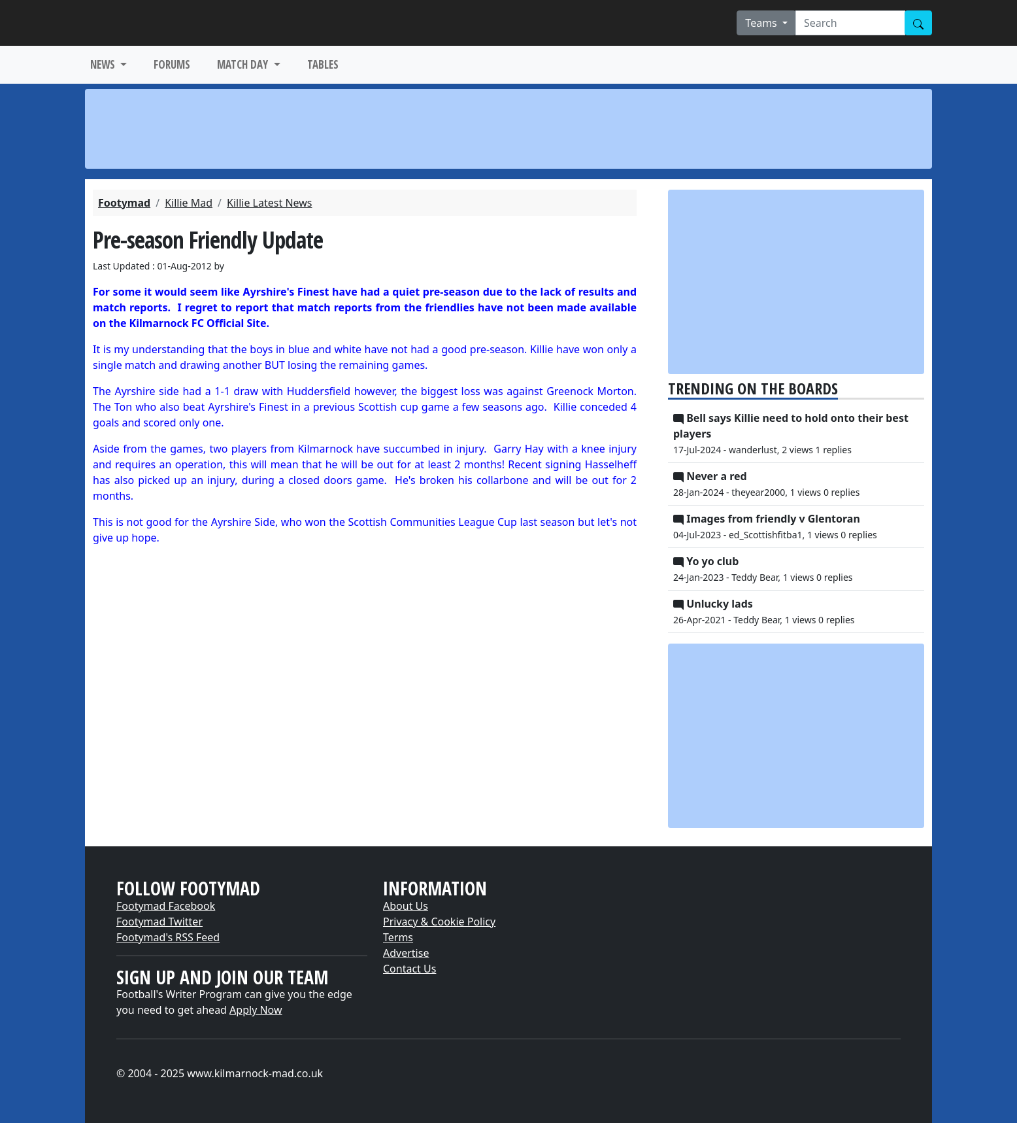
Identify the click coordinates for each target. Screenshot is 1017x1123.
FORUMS (172, 64)
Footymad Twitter (159, 921)
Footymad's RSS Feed (168, 937)
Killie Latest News (269, 203)
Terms (398, 937)
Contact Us (409, 968)
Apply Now (255, 1010)
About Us (405, 906)
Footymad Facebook (165, 906)
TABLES (323, 64)
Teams (762, 23)
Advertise (406, 953)
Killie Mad (188, 203)
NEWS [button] (104, 64)
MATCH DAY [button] (244, 64)
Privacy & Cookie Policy (439, 921)
